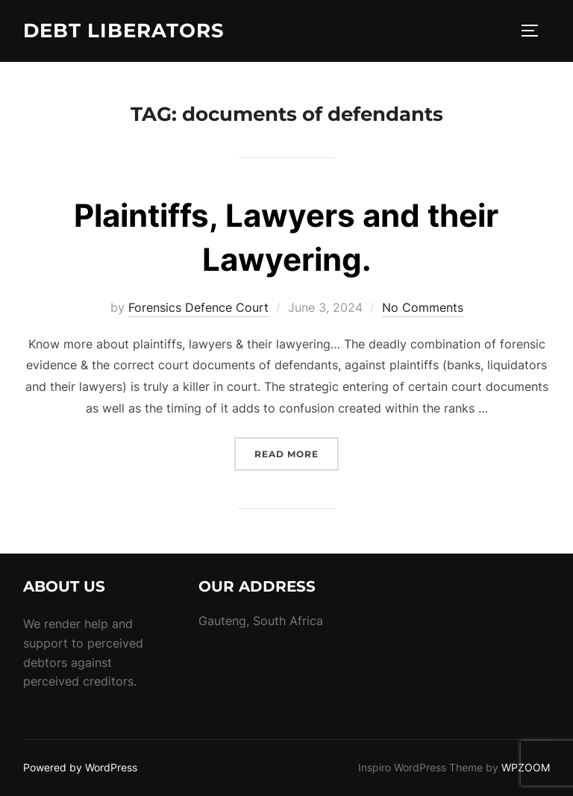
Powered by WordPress (80, 767)
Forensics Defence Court (198, 307)
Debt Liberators (124, 31)
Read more (296, 452)
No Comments (422, 307)
